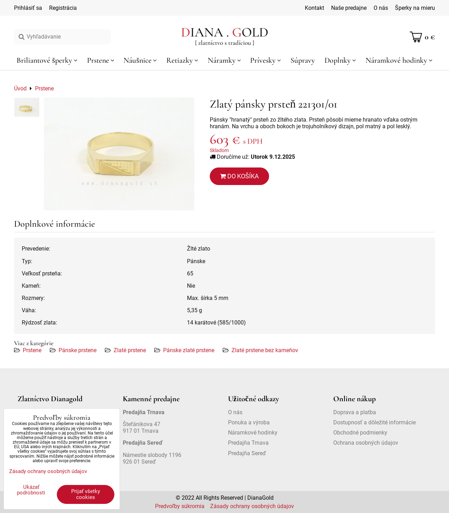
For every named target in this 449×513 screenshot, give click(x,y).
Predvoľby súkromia (180, 506)
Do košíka (239, 176)
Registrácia (63, 8)
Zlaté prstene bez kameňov (265, 350)
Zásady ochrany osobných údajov (252, 506)
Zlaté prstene (130, 350)
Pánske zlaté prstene (188, 350)
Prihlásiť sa (28, 8)
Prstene (32, 350)
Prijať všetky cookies (85, 494)
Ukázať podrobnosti (31, 490)
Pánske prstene (77, 350)
